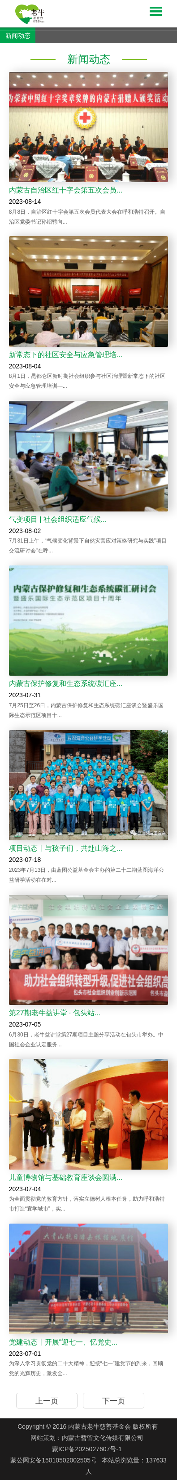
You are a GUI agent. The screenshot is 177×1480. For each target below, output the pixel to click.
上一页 (46, 1401)
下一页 (113, 1401)
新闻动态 (17, 35)
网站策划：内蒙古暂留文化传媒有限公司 (86, 1437)
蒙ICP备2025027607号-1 (87, 1449)
